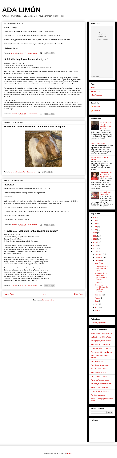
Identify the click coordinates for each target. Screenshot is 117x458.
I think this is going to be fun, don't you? (26, 59)
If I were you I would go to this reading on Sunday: (31, 231)
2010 (95, 239)
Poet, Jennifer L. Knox (98, 369)
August (97, 298)
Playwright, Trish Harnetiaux (101, 348)
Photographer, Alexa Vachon (101, 341)
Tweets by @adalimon (98, 323)
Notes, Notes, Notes (98, 144)
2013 (95, 230)
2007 (95, 248)
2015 (95, 223)
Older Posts (78, 294)
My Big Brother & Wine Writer (101, 337)
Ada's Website (96, 91)
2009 (95, 242)
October (98, 260)
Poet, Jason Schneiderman (100, 365)
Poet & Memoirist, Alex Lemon (101, 352)
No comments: (33, 53)
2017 (95, 217)
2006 (95, 251)
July (96, 301)
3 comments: (31, 172)
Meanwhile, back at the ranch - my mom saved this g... (101, 276)
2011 (95, 236)
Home (44, 294)
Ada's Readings (96, 95)
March (97, 310)
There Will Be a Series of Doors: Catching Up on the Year (106, 125)
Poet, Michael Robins (98, 372)
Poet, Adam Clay (97, 361)
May (96, 304)
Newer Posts (9, 294)
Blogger (69, 453)
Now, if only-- (11, 27)
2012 (95, 233)
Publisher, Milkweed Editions (101, 384)
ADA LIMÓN (21, 10)
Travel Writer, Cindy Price (100, 391)
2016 (95, 220)
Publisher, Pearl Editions (99, 387)
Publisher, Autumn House (100, 380)
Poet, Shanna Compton (99, 376)
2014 (95, 227)
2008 (95, 245)
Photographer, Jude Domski (100, 344)
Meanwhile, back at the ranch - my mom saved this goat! (34, 126)
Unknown (96, 110)
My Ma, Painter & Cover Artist (101, 333)
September (99, 295)
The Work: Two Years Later (105, 193)
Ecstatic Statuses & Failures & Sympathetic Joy (106, 175)
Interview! (9, 184)
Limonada (96, 106)
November (99, 257)
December (99, 254)
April (97, 307)
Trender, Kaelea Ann (98, 395)
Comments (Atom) (48, 300)
